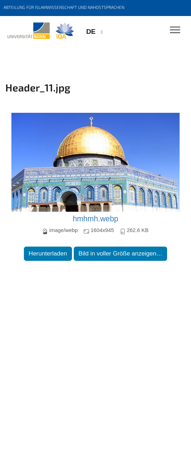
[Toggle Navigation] (175, 30)
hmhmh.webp (95, 219)
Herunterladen (48, 253)
